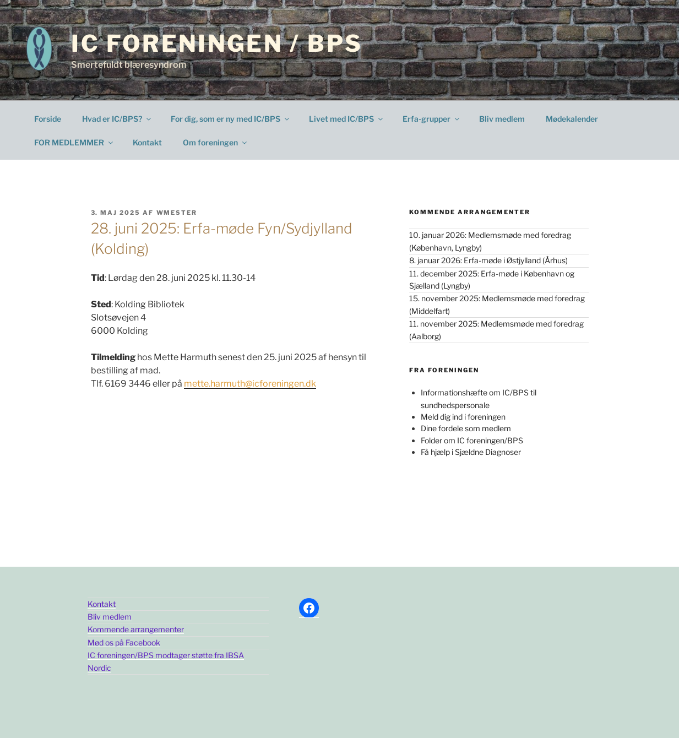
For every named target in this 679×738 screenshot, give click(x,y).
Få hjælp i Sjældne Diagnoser (471, 452)
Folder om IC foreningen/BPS (472, 440)
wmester (177, 212)
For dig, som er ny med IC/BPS (231, 118)
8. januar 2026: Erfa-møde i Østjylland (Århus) (488, 260)
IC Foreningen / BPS (216, 43)
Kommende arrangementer (136, 629)
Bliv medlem (502, 118)
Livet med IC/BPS (346, 118)
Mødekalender (572, 118)
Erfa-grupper (432, 118)
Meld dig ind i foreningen (463, 416)
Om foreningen (215, 142)
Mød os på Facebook (124, 642)
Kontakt (147, 142)
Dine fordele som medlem (466, 428)
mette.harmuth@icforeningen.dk (250, 383)
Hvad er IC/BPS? (117, 118)
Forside (47, 118)
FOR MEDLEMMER (74, 142)
